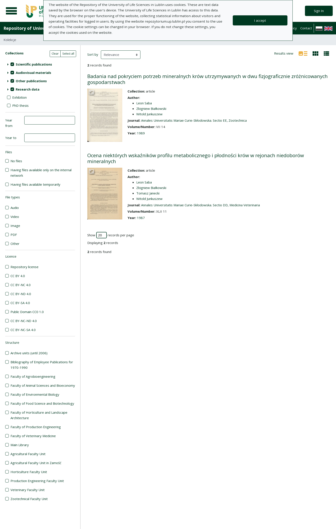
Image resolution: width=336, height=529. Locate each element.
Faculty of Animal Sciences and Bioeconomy (42, 385)
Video (14, 216)
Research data (27, 89)
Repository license (24, 267)
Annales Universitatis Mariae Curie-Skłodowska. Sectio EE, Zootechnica (194, 120)
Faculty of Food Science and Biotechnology (42, 403)
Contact (306, 28)
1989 (141, 133)
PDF (13, 234)
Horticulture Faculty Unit (28, 472)
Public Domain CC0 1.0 (27, 312)
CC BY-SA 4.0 (20, 303)
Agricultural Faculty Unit (28, 454)
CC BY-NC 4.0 (20, 285)
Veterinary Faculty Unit (27, 490)
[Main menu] (11, 11)
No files (16, 161)
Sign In (319, 11)
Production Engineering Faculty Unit (37, 481)
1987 (141, 218)
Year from (8, 123)
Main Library (19, 445)
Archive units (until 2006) (28, 353)
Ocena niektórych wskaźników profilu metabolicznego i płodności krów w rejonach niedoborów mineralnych (195, 158)
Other (14, 243)
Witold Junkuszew (149, 114)
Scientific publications (34, 64)
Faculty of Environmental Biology (34, 394)
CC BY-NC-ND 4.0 (23, 321)
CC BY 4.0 (17, 276)
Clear (55, 53)
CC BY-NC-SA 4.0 (23, 330)
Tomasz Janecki (147, 193)
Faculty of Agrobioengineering (32, 376)
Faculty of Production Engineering (35, 427)
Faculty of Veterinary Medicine (33, 436)
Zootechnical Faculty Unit (29, 499)
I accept (260, 20)
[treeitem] (40, 64)
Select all (68, 53)
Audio (14, 207)
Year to (10, 137)
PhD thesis (20, 105)
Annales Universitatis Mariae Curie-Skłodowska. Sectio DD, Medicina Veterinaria (200, 205)
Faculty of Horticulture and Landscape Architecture (38, 415)
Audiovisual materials (33, 72)
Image (15, 225)
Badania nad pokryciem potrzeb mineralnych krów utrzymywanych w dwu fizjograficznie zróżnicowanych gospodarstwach (207, 79)
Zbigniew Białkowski (151, 108)
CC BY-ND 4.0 (20, 294)
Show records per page (110, 235)
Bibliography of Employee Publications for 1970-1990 (41, 365)
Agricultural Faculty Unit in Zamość (35, 463)
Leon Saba (144, 103)
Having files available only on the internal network (41, 173)
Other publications (31, 81)
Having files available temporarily (35, 184)
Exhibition (19, 97)
